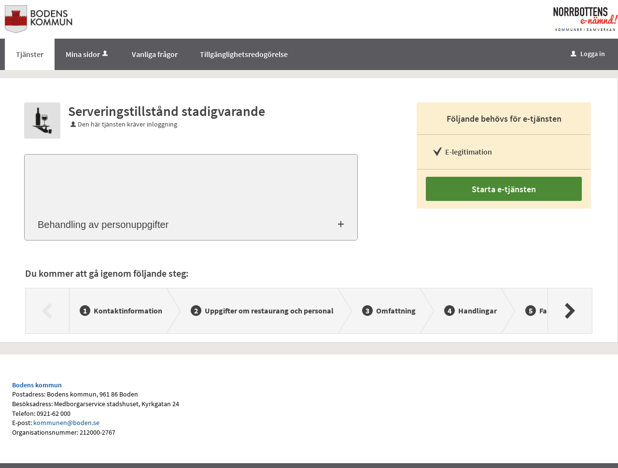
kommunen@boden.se (66, 422)
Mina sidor (88, 54)
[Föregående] (48, 310)
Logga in (588, 53)
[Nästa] (569, 310)
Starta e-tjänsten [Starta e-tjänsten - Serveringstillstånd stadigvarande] (504, 189)
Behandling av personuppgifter (103, 224)
